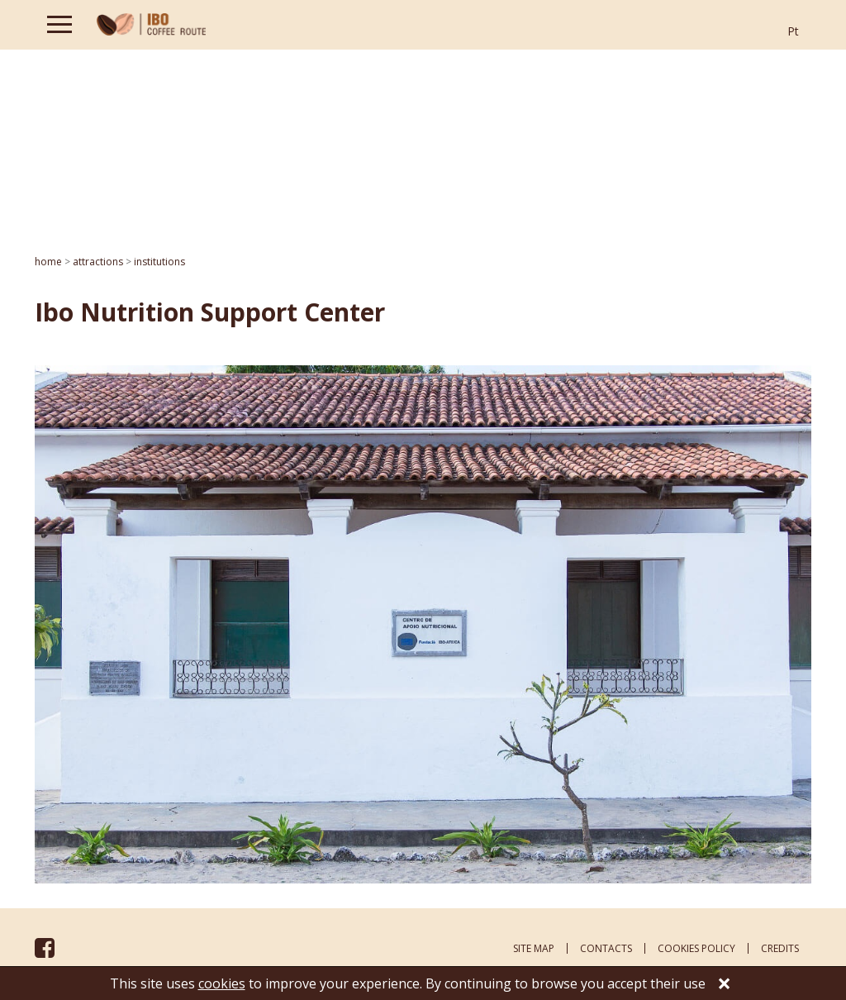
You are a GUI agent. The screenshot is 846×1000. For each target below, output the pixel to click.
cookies (221, 983)
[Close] (724, 985)
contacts (606, 948)
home (48, 262)
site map (533, 948)
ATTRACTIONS (98, 262)
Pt (793, 31)
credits (780, 948)
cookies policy (696, 948)
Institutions (159, 262)
